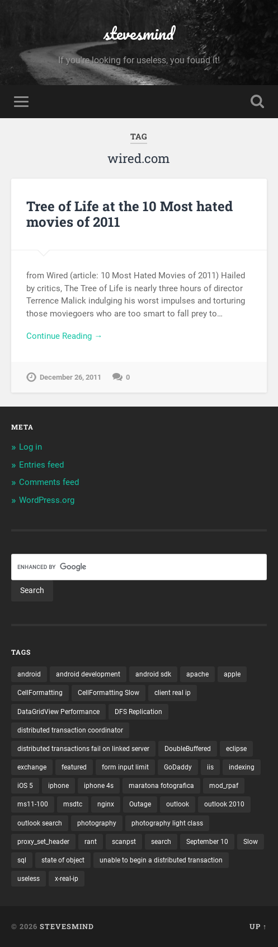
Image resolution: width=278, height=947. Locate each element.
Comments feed (49, 482)
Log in (30, 447)
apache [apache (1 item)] (197, 674)
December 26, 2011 (70, 377)
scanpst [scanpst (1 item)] (124, 842)
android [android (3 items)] (29, 674)
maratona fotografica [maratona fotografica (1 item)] (161, 786)
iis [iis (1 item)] (210, 767)
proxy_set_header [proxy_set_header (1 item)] (43, 842)
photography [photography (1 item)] (96, 823)
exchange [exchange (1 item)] (31, 767)
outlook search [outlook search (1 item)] (39, 823)
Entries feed (41, 465)
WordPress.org (46, 500)
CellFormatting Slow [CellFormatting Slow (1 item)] (108, 693)
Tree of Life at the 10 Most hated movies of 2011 (129, 214)
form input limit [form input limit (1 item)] (125, 767)
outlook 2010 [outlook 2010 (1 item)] (224, 804)
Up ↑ (258, 926)
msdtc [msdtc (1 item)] (72, 804)
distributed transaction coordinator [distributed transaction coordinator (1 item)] (70, 730)
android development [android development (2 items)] (88, 674)
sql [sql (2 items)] (21, 860)
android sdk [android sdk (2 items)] (153, 674)
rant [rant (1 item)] (90, 842)
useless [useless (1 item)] (28, 879)
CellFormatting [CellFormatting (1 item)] (40, 693)
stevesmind (138, 33)
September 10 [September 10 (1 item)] (207, 842)
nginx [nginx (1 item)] (105, 804)
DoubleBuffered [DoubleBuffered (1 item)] (187, 749)
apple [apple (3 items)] (232, 674)
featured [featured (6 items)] (74, 767)
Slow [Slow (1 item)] (250, 842)
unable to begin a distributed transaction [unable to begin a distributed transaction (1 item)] (161, 860)
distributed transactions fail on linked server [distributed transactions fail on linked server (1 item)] (83, 749)
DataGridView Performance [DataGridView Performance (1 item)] (58, 712)
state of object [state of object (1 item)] (62, 860)
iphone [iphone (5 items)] (58, 786)
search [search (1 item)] (161, 842)
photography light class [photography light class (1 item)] (167, 823)
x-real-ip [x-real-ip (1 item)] (66, 879)
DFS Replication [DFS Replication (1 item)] (138, 712)
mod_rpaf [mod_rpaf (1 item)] (223, 786)
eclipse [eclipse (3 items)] (236, 749)
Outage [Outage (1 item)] (140, 804)
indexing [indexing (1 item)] (242, 767)
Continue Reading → (64, 336)
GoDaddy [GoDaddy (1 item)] (178, 767)
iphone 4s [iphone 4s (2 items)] (99, 786)
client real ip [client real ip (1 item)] (172, 693)
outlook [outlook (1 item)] (177, 804)
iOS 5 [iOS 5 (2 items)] (25, 786)
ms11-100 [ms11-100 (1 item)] (32, 804)
